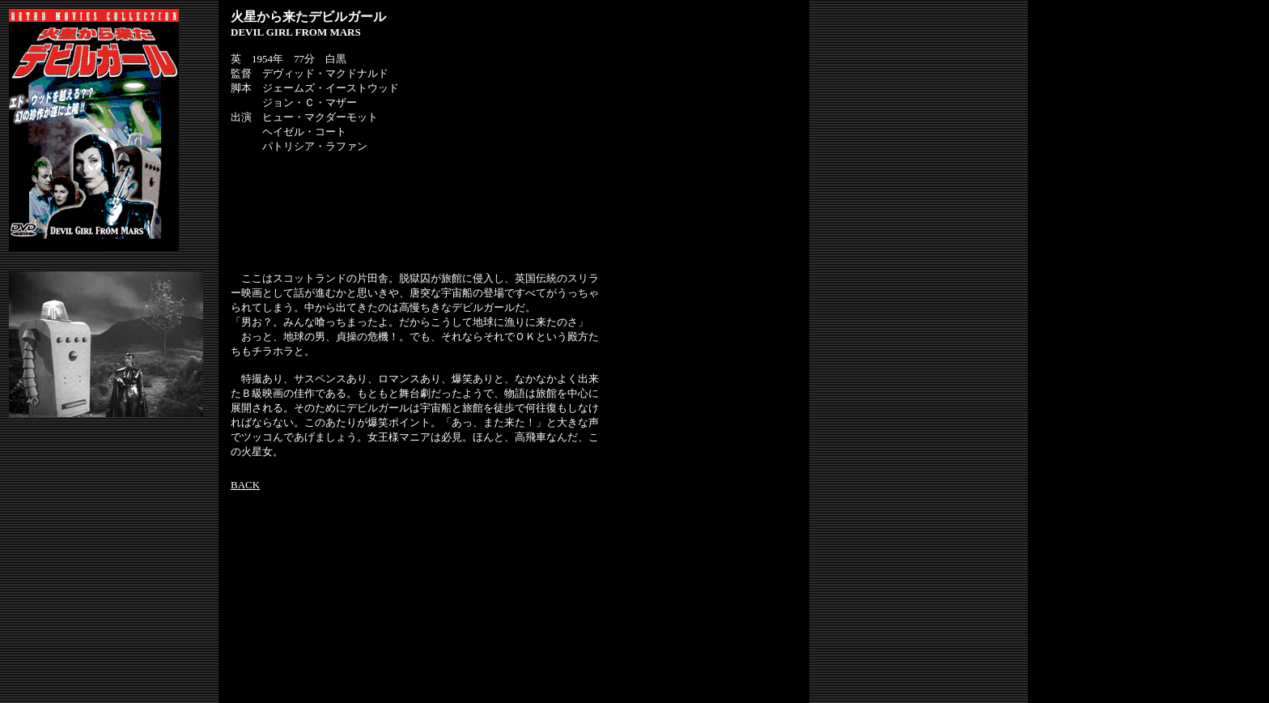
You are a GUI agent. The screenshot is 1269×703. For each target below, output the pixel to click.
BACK (245, 485)
